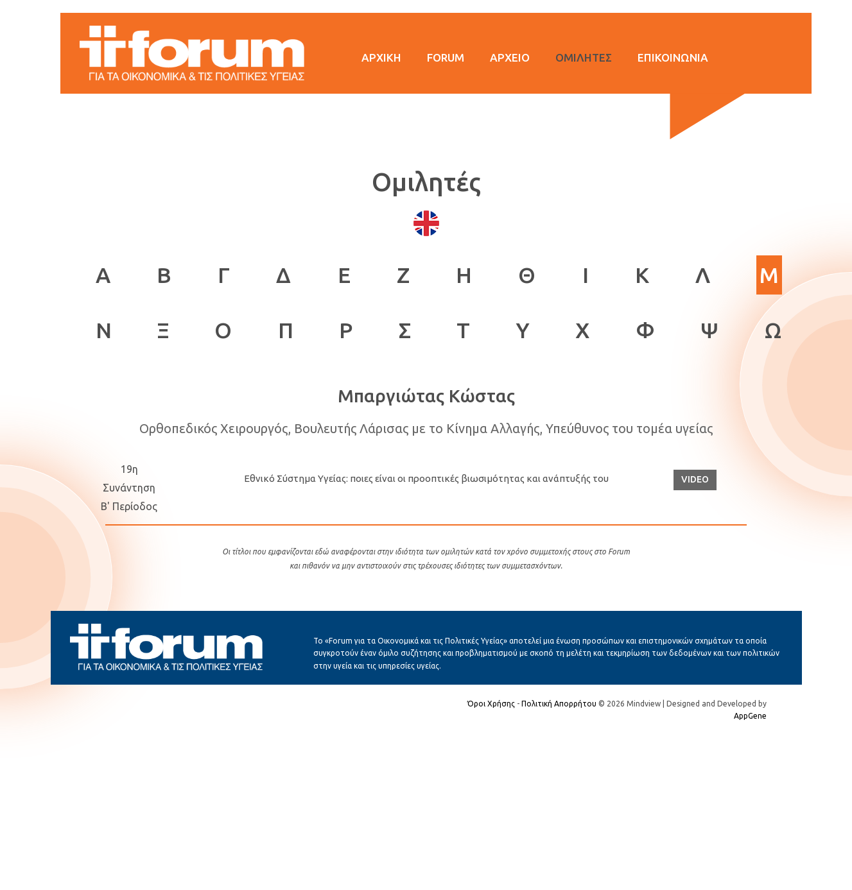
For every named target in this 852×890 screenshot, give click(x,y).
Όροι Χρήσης (491, 703)
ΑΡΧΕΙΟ (510, 57)
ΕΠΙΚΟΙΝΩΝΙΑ (673, 57)
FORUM (445, 57)
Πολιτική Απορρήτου (558, 703)
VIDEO (695, 479)
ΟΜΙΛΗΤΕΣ (583, 57)
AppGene (750, 716)
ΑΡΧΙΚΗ (381, 57)
